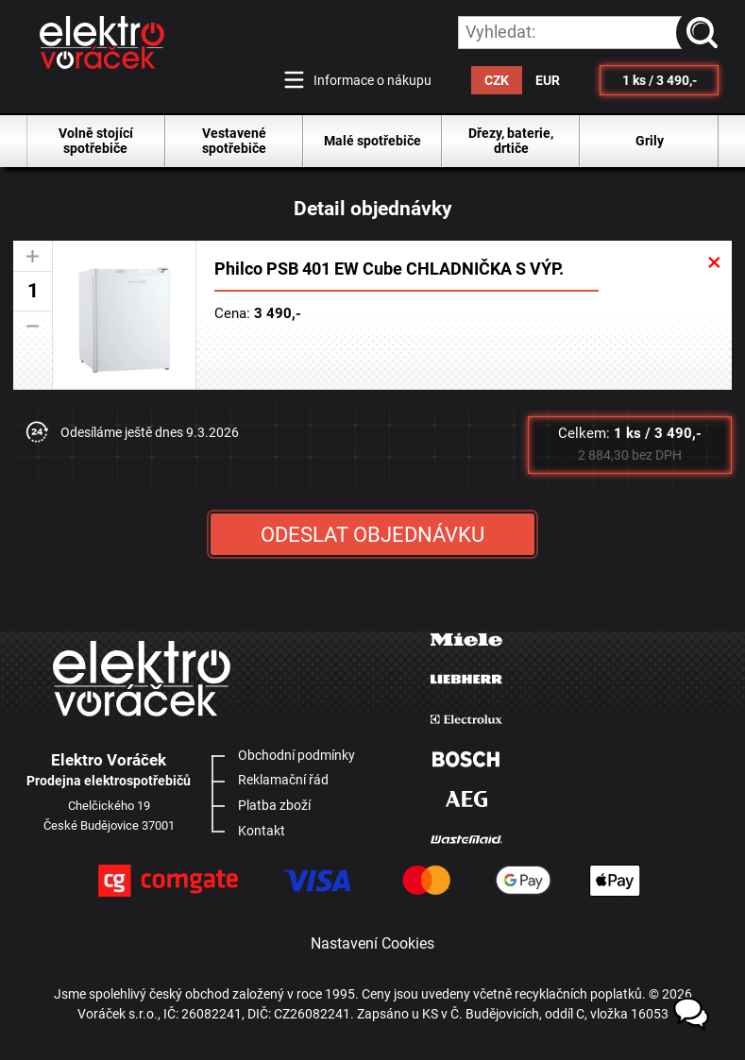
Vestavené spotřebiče (234, 141)
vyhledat (705, 32)
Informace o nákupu (372, 80)
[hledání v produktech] (588, 32)
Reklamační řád (283, 779)
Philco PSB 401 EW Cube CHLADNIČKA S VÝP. (389, 269)
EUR (547, 80)
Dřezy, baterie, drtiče (510, 141)
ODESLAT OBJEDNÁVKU (372, 534)
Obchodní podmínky (296, 755)
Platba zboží (274, 805)
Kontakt (261, 830)
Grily (649, 140)
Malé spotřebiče (372, 140)
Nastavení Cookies (372, 943)
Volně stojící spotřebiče (96, 141)
